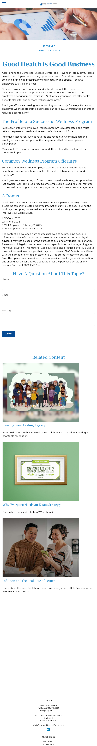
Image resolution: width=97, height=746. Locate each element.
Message (7, 310)
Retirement (48, 741)
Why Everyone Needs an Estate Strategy (32, 504)
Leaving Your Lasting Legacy (24, 425)
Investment (48, 744)
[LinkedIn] (48, 729)
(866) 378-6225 (52, 708)
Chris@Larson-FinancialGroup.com (48, 725)
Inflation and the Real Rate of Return (29, 581)
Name (5, 279)
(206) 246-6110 (51, 705)
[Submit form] (8, 334)
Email (5, 295)
